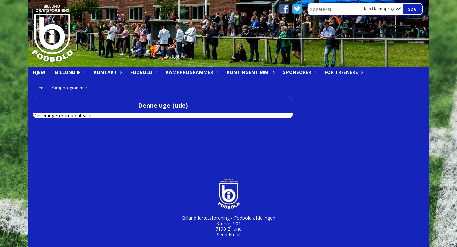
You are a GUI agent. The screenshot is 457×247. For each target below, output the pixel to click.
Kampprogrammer (191, 72)
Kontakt (107, 72)
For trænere (343, 72)
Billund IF (69, 72)
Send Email (228, 234)
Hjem (39, 72)
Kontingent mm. (250, 72)
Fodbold (143, 72)
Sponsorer (299, 72)
